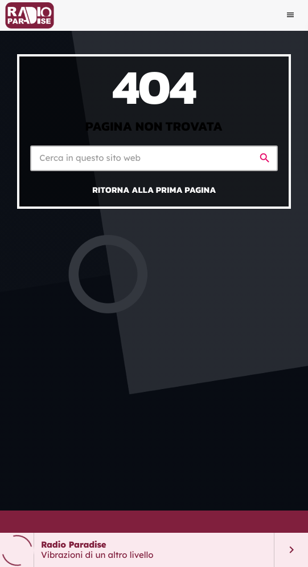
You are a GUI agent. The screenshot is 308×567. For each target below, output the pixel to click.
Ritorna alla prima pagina (154, 189)
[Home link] (29, 15)
